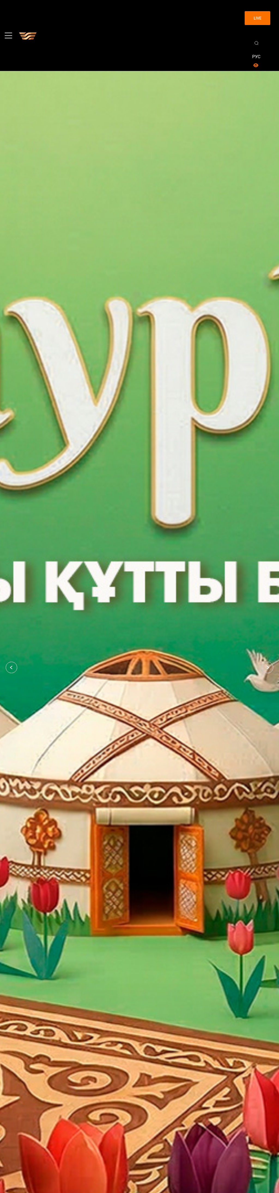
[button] (11, 667)
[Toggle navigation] (8, 36)
